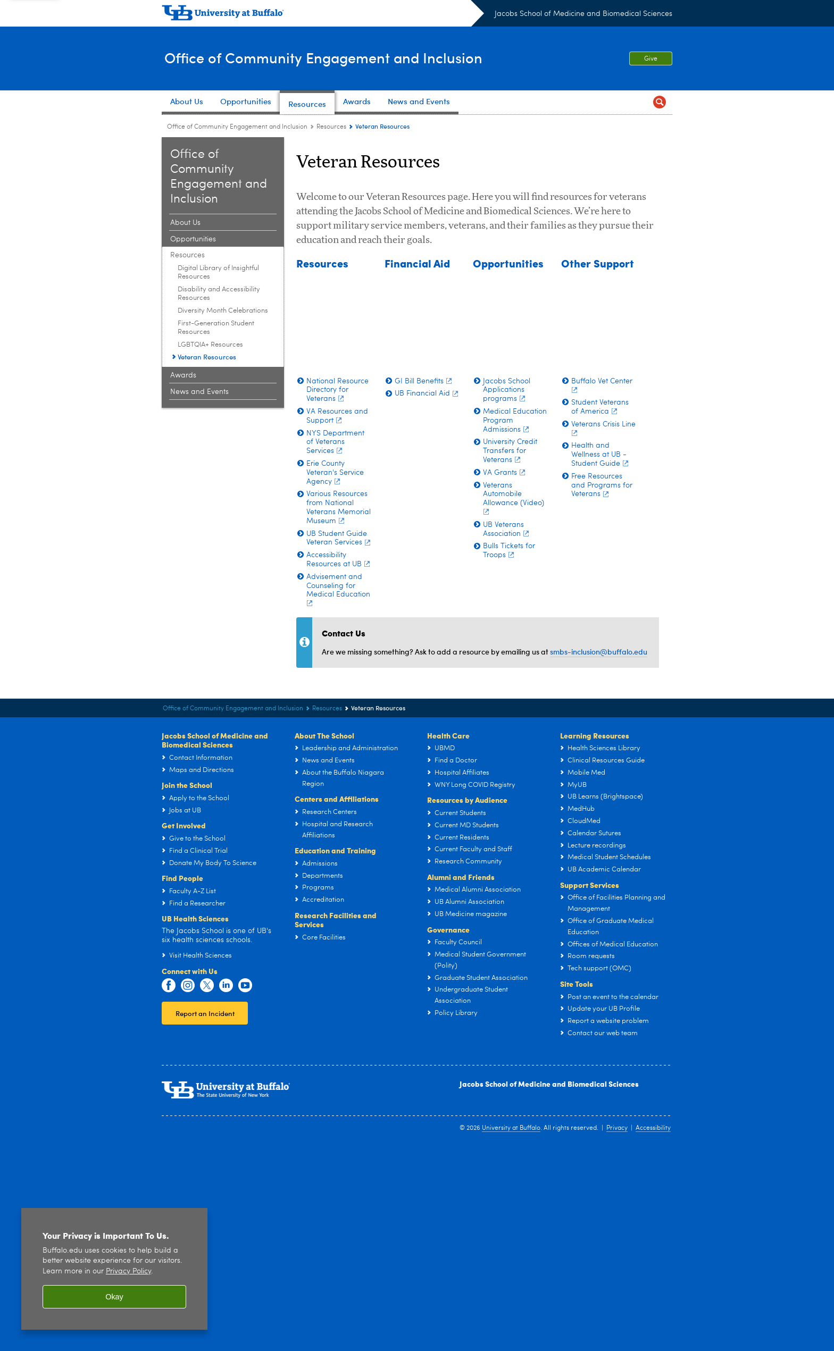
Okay (114, 1297)
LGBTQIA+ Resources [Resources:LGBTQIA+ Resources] (210, 344)
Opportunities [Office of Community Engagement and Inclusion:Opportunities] (193, 239)
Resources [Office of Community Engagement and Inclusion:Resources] (331, 127)
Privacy (617, 1330)
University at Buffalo (511, 1330)
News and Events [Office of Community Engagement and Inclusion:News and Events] (199, 392)
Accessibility (653, 1330)
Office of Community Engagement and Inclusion (334, 58)
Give (650, 59)
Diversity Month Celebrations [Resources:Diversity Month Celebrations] (223, 310)
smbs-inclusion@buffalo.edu (598, 854)
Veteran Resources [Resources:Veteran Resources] (207, 356)
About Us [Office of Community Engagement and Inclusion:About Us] (185, 222)
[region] (114, 1269)
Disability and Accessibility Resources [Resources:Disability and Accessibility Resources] (219, 293)
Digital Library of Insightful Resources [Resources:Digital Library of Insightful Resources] (218, 272)
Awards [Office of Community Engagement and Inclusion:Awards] (183, 375)
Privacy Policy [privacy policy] (128, 1272)
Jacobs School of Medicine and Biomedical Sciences (583, 14)
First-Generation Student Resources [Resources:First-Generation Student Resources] (216, 327)
